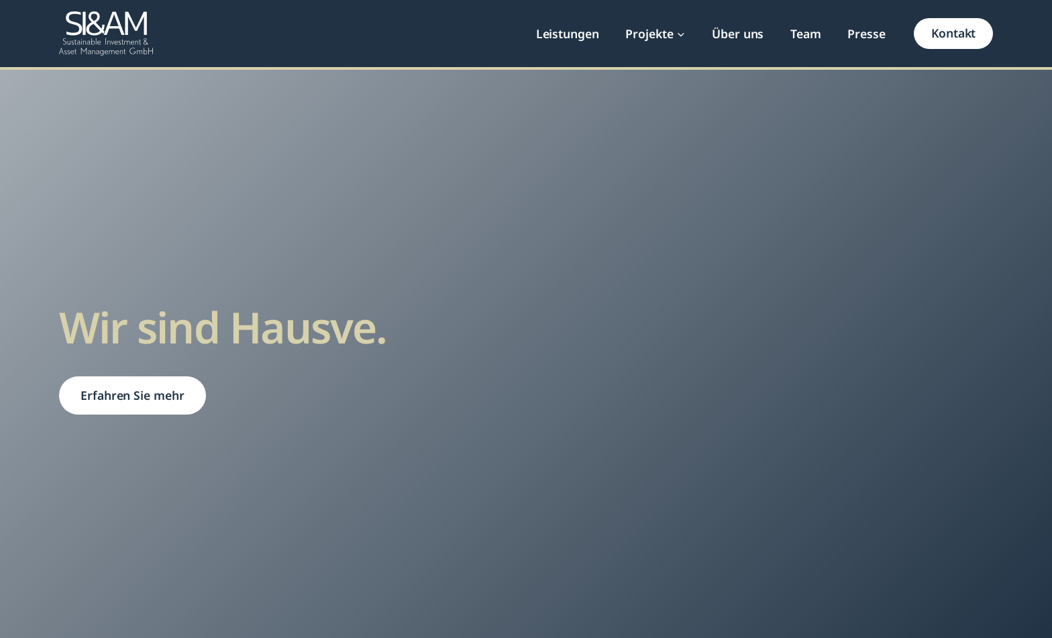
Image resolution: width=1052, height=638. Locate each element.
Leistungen (567, 33)
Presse (866, 33)
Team (805, 33)
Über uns (738, 33)
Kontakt (953, 33)
